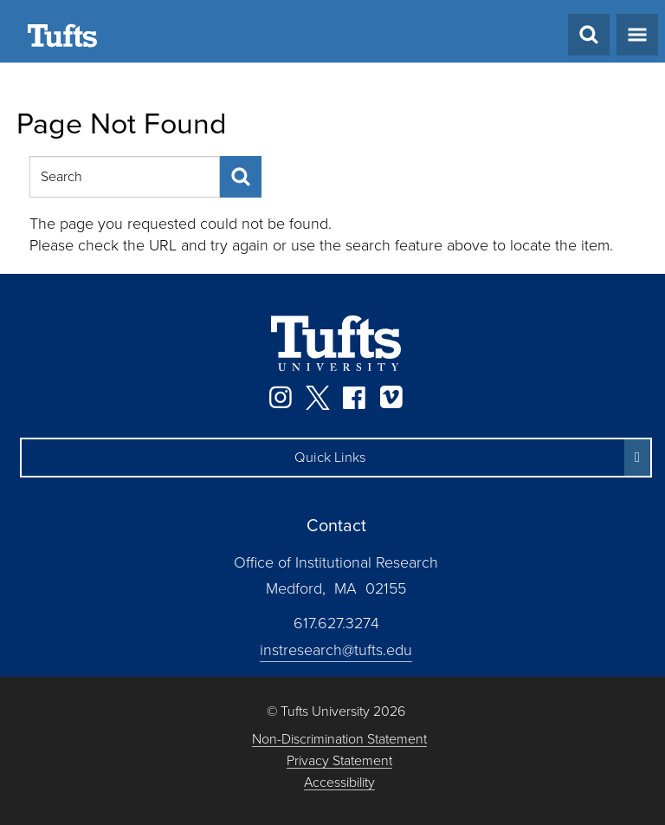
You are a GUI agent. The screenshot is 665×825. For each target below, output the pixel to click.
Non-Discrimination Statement (339, 739)
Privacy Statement (339, 761)
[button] (336, 457)
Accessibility (339, 783)
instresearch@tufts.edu (336, 650)
